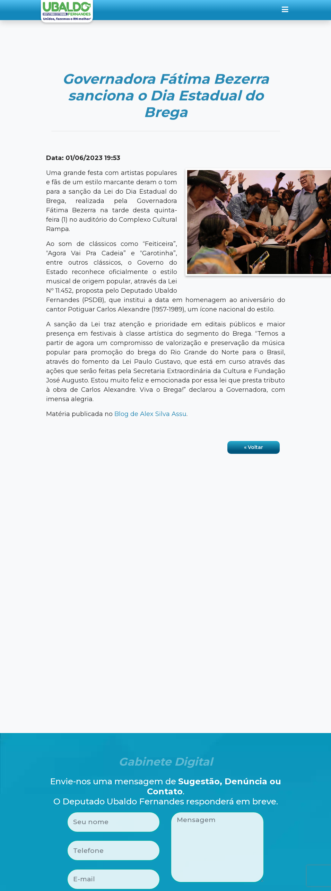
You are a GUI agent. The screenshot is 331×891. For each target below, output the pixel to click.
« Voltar (253, 447)
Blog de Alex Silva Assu (150, 414)
